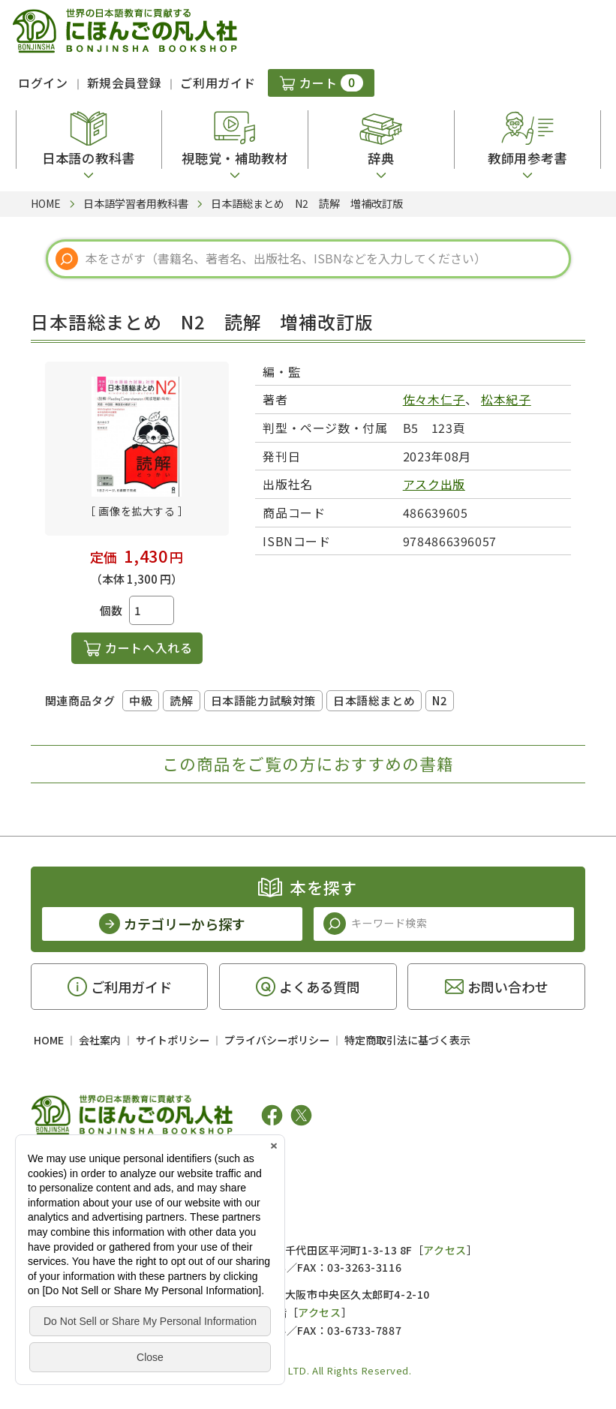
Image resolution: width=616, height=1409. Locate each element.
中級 (140, 700)
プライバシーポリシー (276, 1039)
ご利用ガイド (217, 83)
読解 (181, 700)
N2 (439, 700)
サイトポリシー (172, 1039)
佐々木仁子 (434, 399)
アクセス (444, 1249)
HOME (49, 1039)
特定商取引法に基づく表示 (407, 1039)
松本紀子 (506, 399)
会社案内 (100, 1039)
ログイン (43, 83)
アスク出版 (434, 484)
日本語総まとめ (374, 700)
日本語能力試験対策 (263, 700)
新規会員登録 (124, 83)
